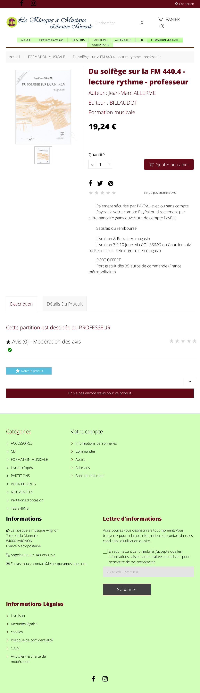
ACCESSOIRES (22, 443)
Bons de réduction (89, 475)
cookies (17, 632)
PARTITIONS (20, 475)
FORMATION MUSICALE (29, 459)
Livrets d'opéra (22, 467)
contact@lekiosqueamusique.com (59, 563)
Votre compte (87, 431)
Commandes (85, 451)
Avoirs (80, 459)
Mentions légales (24, 624)
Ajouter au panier (168, 164)
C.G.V (15, 648)
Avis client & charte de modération (28, 659)
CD (13, 451)
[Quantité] (100, 164)
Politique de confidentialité (32, 640)
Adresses (82, 467)
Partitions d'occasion (27, 500)
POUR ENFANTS (23, 484)
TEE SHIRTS (20, 508)
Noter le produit (28, 370)
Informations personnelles (96, 443)
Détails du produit (65, 304)
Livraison (18, 615)
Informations (24, 518)
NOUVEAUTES (22, 492)
